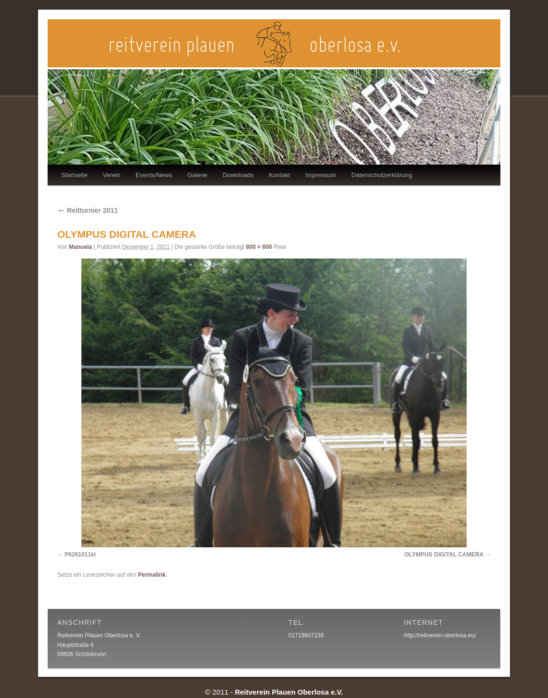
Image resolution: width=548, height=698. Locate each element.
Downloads (237, 175)
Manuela (80, 247)
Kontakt (279, 175)
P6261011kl (80, 554)
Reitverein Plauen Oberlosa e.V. (289, 692)
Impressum (320, 175)
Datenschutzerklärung (382, 175)
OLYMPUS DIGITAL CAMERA (443, 554)
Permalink (151, 574)
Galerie (197, 175)
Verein (111, 175)
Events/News (154, 175)
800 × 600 (259, 247)
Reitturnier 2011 (87, 210)
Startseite (74, 175)
